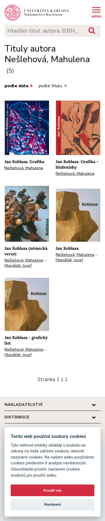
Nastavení (52, 504)
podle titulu (53, 86)
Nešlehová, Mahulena (23, 168)
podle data (18, 86)
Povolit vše (52, 490)
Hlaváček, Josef (18, 265)
